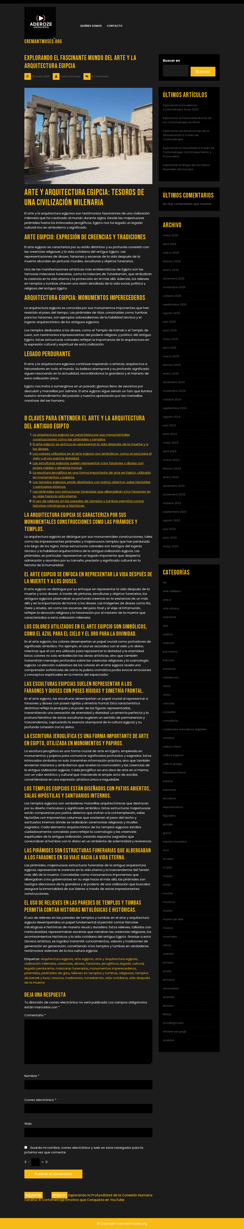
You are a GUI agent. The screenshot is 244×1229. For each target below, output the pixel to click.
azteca (168, 634)
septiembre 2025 (174, 304)
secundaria (171, 988)
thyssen (168, 1006)
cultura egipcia (173, 755)
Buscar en (171, 60)
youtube (168, 1040)
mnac (167, 885)
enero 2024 (171, 477)
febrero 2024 (172, 469)
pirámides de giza (55, 973)
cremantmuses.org (43, 41)
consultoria (170, 721)
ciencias (168, 703)
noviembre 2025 (174, 287)
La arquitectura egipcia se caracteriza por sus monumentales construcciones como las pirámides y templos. (81, 437)
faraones (93, 963)
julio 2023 (169, 529)
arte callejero (172, 591)
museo (168, 911)
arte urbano (171, 608)
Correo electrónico (40, 1100)
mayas (167, 876)
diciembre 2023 (174, 486)
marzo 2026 (171, 253)
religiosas (126, 973)
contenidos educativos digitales (185, 729)
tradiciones (74, 978)
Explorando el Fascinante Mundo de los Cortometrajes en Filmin (187, 120)
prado (167, 971)
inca (166, 850)
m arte (167, 867)
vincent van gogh (174, 1032)
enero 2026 (171, 270)
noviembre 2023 (174, 494)
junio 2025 (170, 330)
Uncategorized (173, 1023)
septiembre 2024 (175, 408)
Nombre (31, 1076)
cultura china (172, 747)
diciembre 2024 (174, 382)
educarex (169, 790)
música (168, 928)
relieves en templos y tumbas (94, 973)
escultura (169, 798)
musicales (170, 937)
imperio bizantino (175, 842)
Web (28, 1123)
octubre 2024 (172, 399)
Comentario (35, 1015)
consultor (169, 712)
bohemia (169, 669)
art (165, 582)
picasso (168, 962)
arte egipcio (84, 959)
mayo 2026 (170, 235)
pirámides (32, 973)
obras (167, 945)
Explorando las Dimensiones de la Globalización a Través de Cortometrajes (186, 135)
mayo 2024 (170, 443)
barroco (168, 660)
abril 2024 (170, 451)
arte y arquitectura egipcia (116, 959)
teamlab (169, 997)
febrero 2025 (172, 365)
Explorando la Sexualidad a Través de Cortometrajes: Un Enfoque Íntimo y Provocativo (188, 152)
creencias (65, 963)
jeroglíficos (110, 963)
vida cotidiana (116, 978)
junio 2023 (170, 538)
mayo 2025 (170, 339)
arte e (167, 600)
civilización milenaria (40, 963)
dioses (79, 963)
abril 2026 (169, 244)
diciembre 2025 (174, 279)
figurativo (169, 816)
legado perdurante (39, 968)
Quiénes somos (91, 26)
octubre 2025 (172, 296)
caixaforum (170, 677)
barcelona (170, 652)
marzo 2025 (171, 356)
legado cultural (132, 963)
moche (168, 893)
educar (168, 781)
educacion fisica (174, 772)
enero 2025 (171, 374)
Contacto (114, 26)
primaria (169, 980)
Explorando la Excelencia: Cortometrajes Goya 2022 (180, 107)
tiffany (167, 1014)
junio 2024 (170, 434)
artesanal (169, 617)
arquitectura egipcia (57, 959)
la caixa (168, 859)
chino (166, 695)
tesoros (57, 978)
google (168, 824)
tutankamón (94, 978)
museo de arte (173, 919)
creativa (168, 738)
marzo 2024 (171, 460)
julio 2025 (169, 322)
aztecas (168, 643)
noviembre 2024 (174, 391)
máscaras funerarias (72, 968)
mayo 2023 (170, 546)
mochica (169, 902)
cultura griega (172, 764)
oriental (168, 954)
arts (165, 626)
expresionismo (173, 807)
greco (167, 833)
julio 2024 (169, 425)
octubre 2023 (172, 503)
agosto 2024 (171, 417)
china (166, 686)
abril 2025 (169, 348)
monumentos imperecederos (113, 968)
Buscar (203, 72)
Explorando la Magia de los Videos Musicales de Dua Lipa (186, 167)
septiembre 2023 (174, 512)
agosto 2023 (171, 520)
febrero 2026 (172, 261)
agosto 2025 (171, 313)
